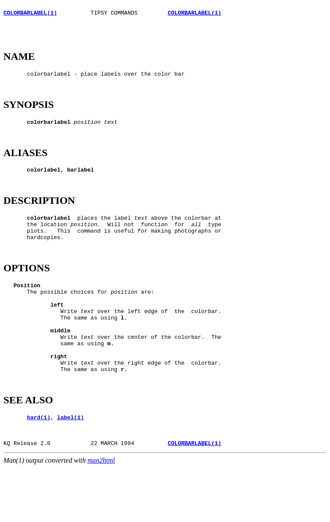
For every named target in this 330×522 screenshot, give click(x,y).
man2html (101, 514)
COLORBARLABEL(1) (30, 15)
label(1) (70, 466)
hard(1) (39, 466)
